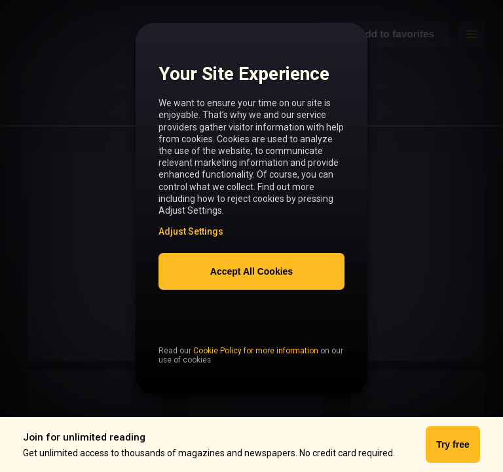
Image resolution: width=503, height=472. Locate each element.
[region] (251, 216)
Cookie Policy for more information (255, 378)
